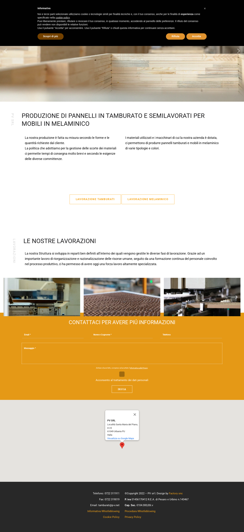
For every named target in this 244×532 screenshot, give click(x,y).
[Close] (135, 414)
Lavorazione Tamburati (95, 199)
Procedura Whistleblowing (140, 511)
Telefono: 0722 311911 (106, 493)
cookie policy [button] (63, 17)
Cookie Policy (111, 517)
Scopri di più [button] (50, 36)
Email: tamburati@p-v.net (104, 505)
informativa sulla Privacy (139, 368)
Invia (122, 389)
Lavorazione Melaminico (148, 199)
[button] (5, 51)
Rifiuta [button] (175, 36)
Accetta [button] (196, 36)
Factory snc (176, 493)
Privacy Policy (133, 517)
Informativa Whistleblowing (103, 511)
